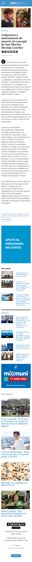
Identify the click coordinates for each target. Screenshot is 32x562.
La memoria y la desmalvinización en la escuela (22, 274)
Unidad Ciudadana (8, 215)
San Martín (6, 219)
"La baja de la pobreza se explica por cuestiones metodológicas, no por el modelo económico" (23, 286)
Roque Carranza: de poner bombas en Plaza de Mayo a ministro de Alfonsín (23, 357)
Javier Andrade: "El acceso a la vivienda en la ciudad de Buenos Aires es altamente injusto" (15, 422)
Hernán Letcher (22, 215)
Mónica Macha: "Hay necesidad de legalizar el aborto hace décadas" (13, 513)
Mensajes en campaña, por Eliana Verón (14, 483)
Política (4, 31)
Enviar (16, 555)
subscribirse (16, 527)
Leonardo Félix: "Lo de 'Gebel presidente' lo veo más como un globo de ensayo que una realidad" (23, 336)
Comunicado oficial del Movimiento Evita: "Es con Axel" (23, 346)
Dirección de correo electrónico (15, 548)
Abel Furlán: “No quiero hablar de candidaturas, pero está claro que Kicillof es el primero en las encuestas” (23, 322)
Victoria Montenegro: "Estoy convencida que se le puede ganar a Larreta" (15, 454)
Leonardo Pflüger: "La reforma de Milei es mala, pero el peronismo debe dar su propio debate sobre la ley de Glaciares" (23, 300)
